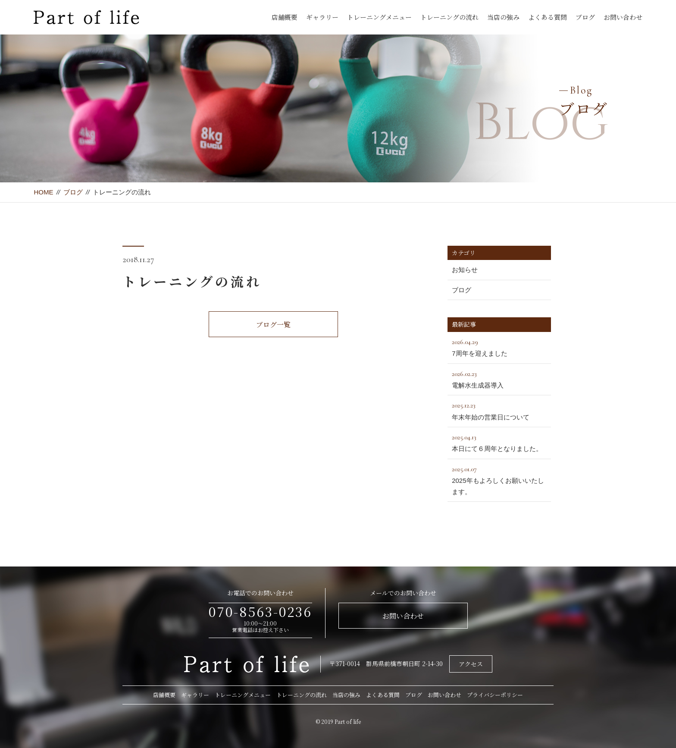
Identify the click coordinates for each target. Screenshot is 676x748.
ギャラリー (322, 17)
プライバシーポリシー (495, 695)
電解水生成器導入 (499, 378)
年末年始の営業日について (499, 410)
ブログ (585, 17)
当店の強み (503, 17)
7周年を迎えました (499, 346)
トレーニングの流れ (449, 17)
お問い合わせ (623, 17)
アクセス (471, 664)
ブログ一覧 (273, 324)
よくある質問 (547, 17)
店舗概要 (284, 17)
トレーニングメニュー (379, 17)
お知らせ (465, 269)
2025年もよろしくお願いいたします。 (499, 479)
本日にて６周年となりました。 (499, 442)
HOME (43, 192)
